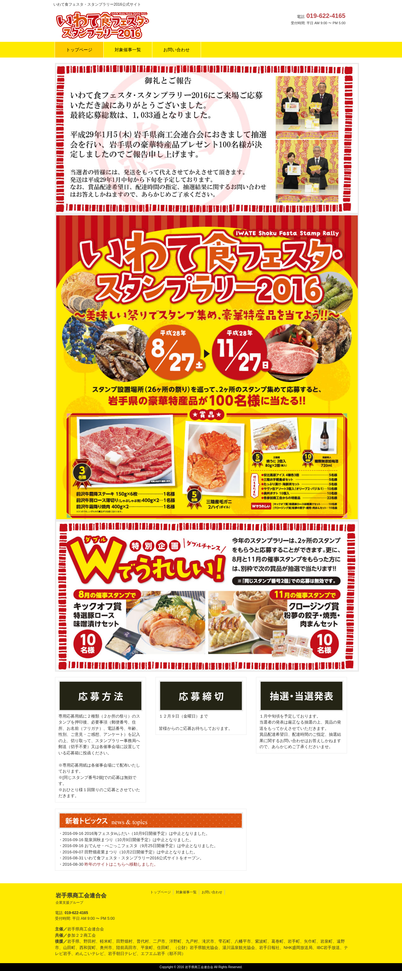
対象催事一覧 (186, 892)
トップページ (160, 892)
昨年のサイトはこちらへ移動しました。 (121, 864)
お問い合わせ (212, 892)
